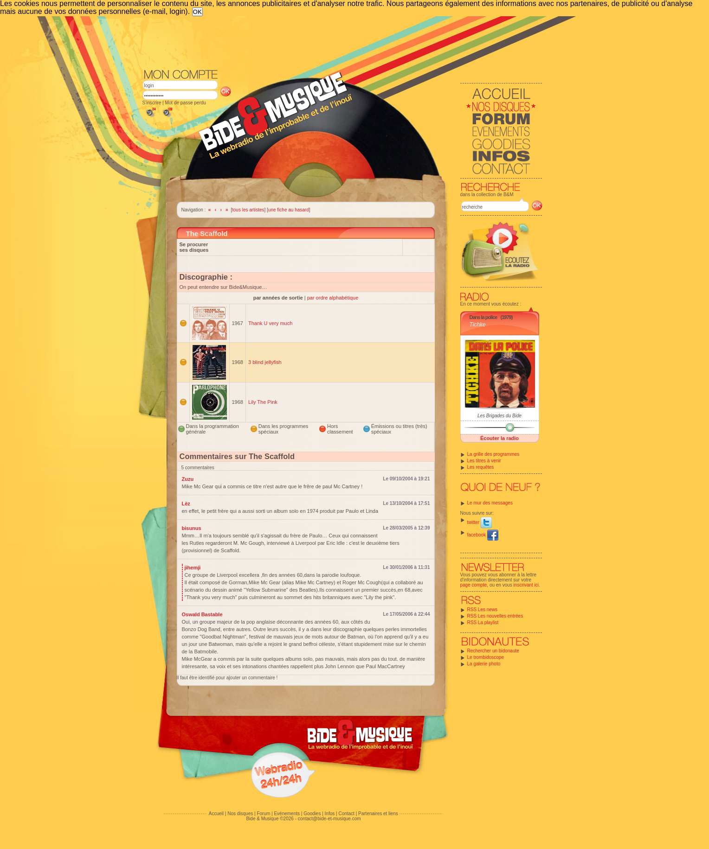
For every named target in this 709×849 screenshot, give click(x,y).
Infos (330, 813)
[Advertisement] (342, 42)
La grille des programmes (493, 454)
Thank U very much (270, 323)
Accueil (216, 813)
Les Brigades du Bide (499, 415)
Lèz (186, 503)
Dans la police (483, 317)
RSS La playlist (483, 622)
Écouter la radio (499, 438)
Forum (263, 813)
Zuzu (188, 479)
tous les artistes (248, 209)
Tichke (478, 324)
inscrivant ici (526, 584)
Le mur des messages (490, 502)
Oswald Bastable (202, 614)
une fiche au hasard (288, 209)
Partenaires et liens (378, 813)
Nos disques (240, 813)
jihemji (193, 567)
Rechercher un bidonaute (493, 650)
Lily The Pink (262, 402)
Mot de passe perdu (185, 102)
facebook (482, 534)
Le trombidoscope (485, 657)
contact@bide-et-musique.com (329, 818)
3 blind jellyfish (265, 362)
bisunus (191, 528)
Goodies (312, 813)
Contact (346, 813)
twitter (479, 522)
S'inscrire (151, 102)
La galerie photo (484, 663)
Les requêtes (480, 467)
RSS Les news (482, 609)
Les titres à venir (484, 460)
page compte (473, 584)
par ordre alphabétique (333, 297)
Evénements (287, 813)
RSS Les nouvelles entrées (495, 616)
